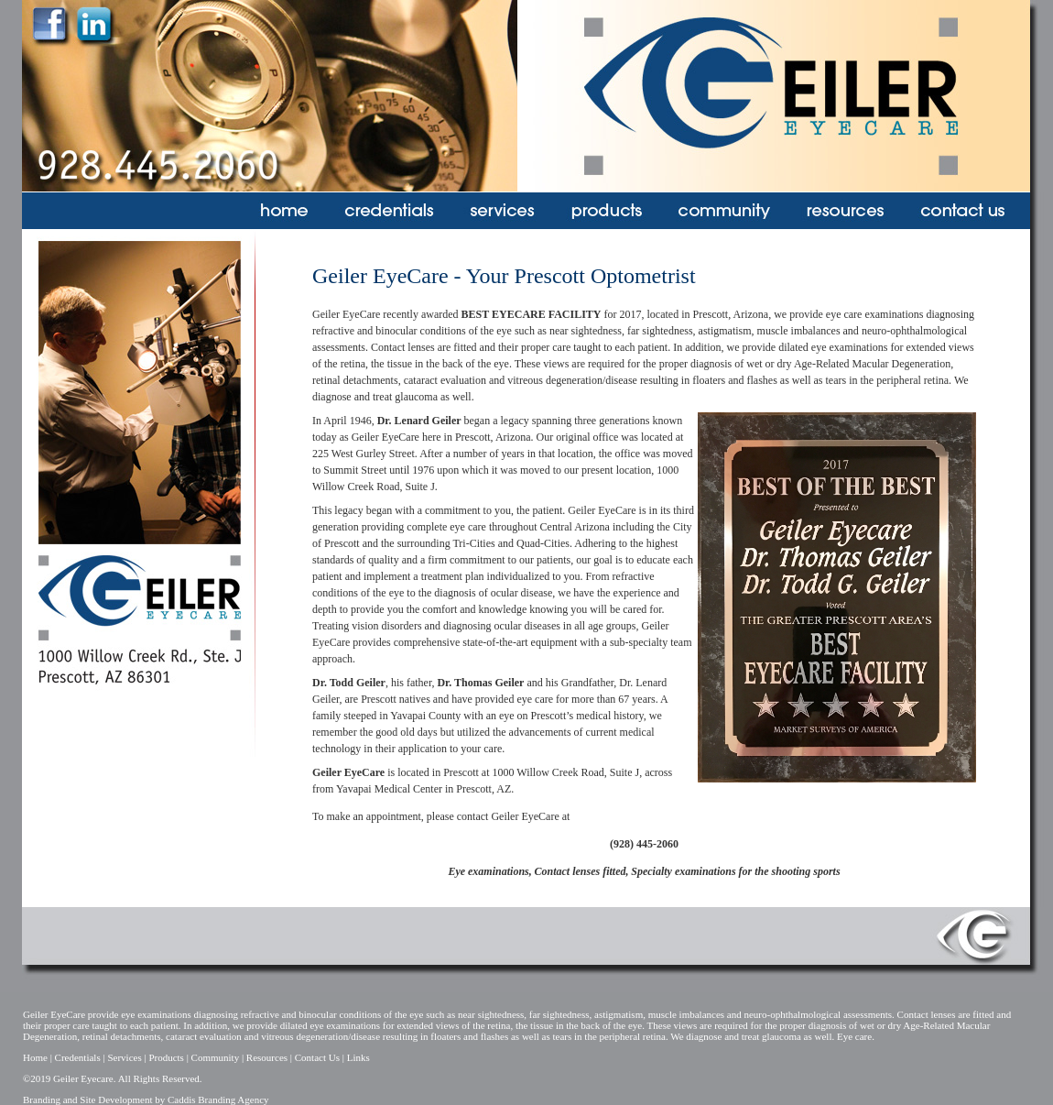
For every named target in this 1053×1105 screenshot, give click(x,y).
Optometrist (643, 276)
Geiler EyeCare (385, 437)
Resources (267, 1057)
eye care (468, 526)
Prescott (711, 314)
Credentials (78, 1057)
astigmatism (725, 330)
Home (35, 1057)
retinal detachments (355, 380)
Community (215, 1057)
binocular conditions (420, 330)
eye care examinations (875, 314)
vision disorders (386, 625)
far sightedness (660, 330)
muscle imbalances (799, 330)
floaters (708, 380)
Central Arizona (575, 526)
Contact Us (317, 1057)
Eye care (854, 1036)
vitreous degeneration (554, 380)
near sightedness (585, 330)
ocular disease (522, 592)
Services (124, 1057)
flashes (762, 380)
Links (358, 1057)
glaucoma (416, 396)
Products (166, 1057)
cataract (421, 380)
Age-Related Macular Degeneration (872, 363)
